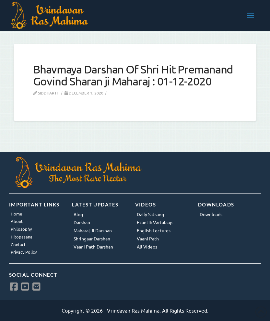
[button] (250, 15)
